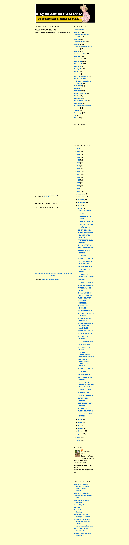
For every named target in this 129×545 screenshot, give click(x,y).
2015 (78, 180)
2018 (78, 171)
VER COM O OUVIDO (85, 392)
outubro (81, 199)
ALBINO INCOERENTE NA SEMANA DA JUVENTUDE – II (85, 235)
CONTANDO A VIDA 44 (85, 230)
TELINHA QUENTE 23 (85, 334)
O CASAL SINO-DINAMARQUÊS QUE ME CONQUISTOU (86, 384)
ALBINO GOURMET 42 (85, 411)
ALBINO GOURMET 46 (45, 30)
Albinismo (77, 32)
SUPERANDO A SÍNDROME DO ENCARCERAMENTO (86, 354)
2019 (78, 168)
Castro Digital (79, 505)
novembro (82, 197)
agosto (80, 205)
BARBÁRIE (81, 279)
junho (80, 419)
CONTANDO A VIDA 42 (85, 331)
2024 (78, 154)
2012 (78, 188)
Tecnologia (78, 113)
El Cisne (77, 507)
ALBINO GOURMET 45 (85, 258)
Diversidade (78, 64)
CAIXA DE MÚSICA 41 (85, 285)
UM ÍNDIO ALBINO (84, 344)
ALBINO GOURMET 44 (85, 298)
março (80, 428)
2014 (78, 183)
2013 (78, 186)
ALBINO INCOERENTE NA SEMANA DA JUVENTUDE (85, 326)
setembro (81, 202)
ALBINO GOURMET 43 (85, 369)
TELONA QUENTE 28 (85, 311)
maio (80, 422)
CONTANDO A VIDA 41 (85, 389)
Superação (78, 103)
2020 (78, 166)
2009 (78, 440)
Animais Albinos (80, 42)
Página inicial (53, 274)
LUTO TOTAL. (82, 256)
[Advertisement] (48, 260)
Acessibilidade (79, 29)
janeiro (80, 434)
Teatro (76, 110)
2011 (78, 191)
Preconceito (78, 98)
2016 (78, 177)
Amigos (77, 39)
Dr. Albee (86, 449)
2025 (78, 151)
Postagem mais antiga (64, 273)
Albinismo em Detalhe (81, 493)
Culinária (47, 196)
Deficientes (78, 61)
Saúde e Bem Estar (80, 101)
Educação (77, 66)
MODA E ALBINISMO (85, 211)
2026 (78, 148)
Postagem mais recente (43, 273)
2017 (78, 174)
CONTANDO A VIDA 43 (85, 282)
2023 (78, 157)
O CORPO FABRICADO (86, 245)
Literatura (77, 91)
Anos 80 (77, 44)
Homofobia (78, 86)
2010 (78, 437)
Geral (76, 74)
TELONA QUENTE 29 (85, 266)
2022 (78, 160)
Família (76, 71)
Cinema (77, 51)
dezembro (81, 194)
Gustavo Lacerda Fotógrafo (83, 526)
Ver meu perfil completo (82, 475)
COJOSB (81, 213)
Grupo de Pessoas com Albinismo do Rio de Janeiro (82, 521)
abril (80, 425)
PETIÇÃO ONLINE (84, 227)
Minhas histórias (80, 93)
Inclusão (77, 88)
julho (80, 208)
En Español (78, 69)
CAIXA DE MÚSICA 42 (85, 248)
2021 (78, 163)
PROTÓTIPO (82, 371)
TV (75, 115)
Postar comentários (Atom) (50, 279)
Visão (76, 118)
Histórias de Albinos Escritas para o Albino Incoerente (82, 81)
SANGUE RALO (83, 408)
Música (76, 96)
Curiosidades (78, 59)
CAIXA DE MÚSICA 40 (85, 341)
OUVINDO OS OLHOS (85, 224)
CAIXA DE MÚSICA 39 (85, 395)
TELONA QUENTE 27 (85, 374)
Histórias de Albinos (81, 76)
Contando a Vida (80, 54)
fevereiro (81, 431)
